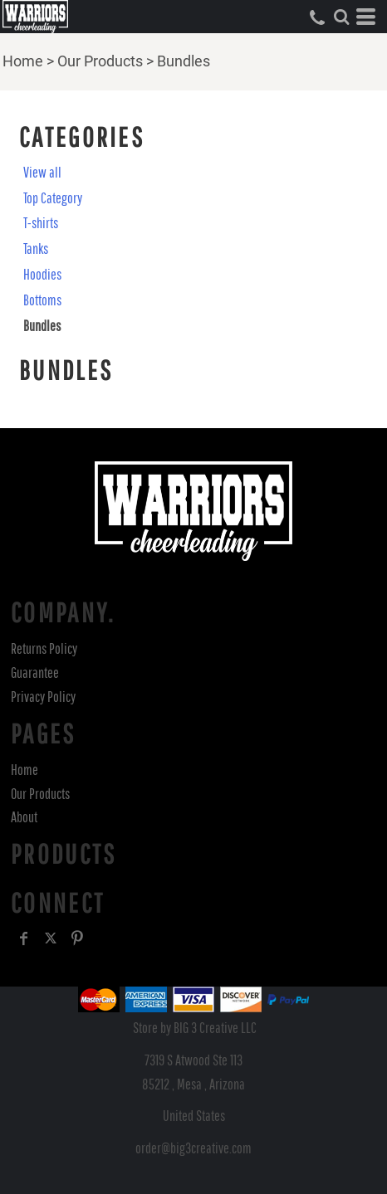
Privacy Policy (43, 696)
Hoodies (42, 274)
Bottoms (42, 300)
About (24, 817)
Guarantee (35, 672)
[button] (341, 16)
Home (22, 61)
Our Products (100, 61)
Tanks (35, 248)
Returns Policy (44, 648)
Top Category (52, 198)
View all (42, 172)
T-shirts (40, 222)
